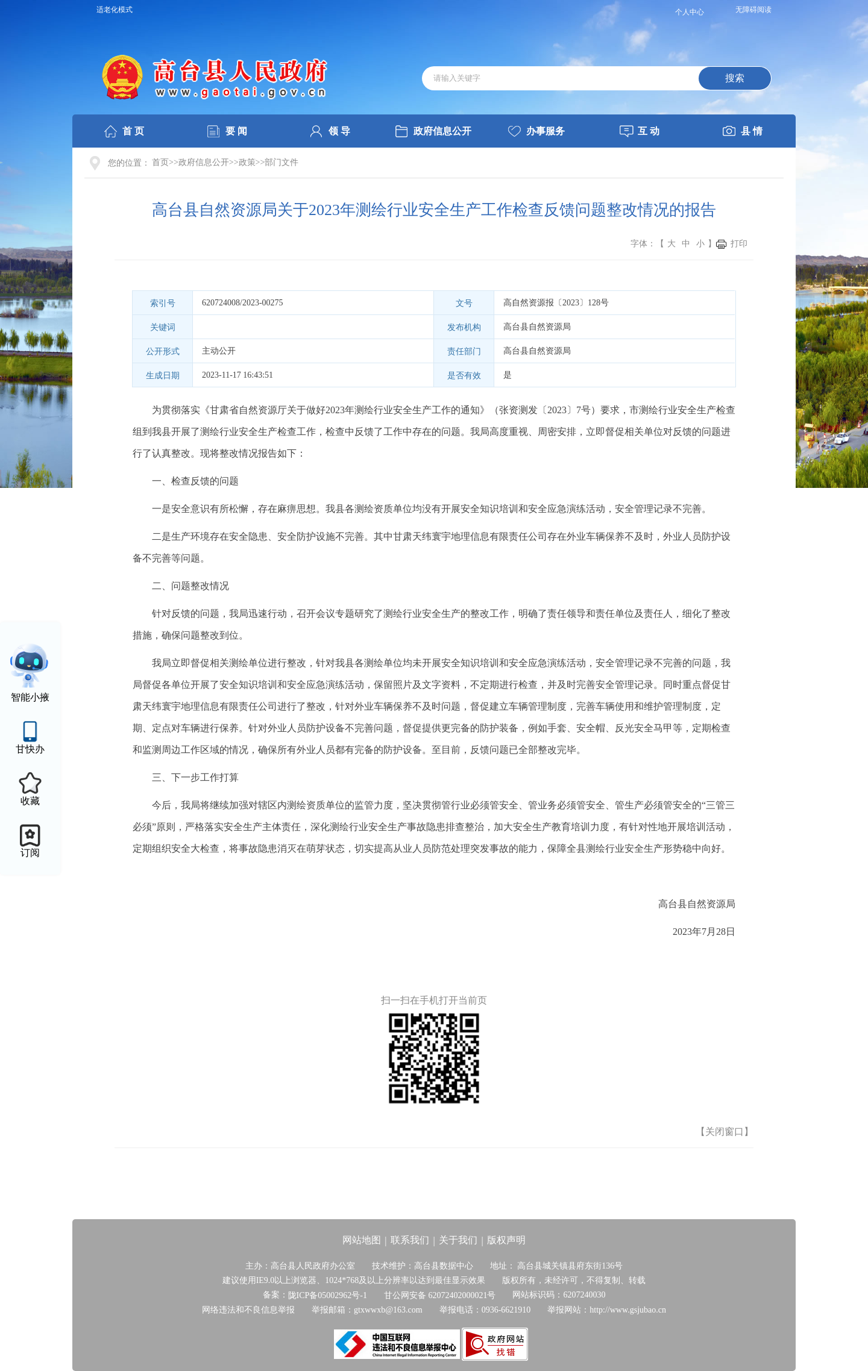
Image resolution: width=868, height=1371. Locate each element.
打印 (739, 243)
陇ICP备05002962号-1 (327, 1295)
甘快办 (30, 749)
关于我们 (458, 1240)
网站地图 (361, 1240)
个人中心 (689, 12)
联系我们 (410, 1240)
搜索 (734, 78)
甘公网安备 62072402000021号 (440, 1295)
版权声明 (506, 1240)
